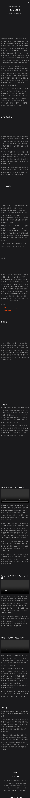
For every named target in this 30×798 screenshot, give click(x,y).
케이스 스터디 (17, 6)
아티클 (11, 6)
